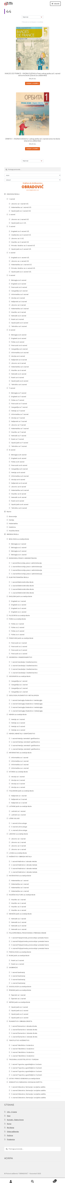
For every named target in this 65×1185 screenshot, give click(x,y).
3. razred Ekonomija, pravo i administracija (26, 570)
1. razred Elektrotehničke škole (22, 582)
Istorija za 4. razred (18, 787)
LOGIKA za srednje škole (18, 853)
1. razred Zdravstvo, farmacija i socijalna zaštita (28, 1087)
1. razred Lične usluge (19, 823)
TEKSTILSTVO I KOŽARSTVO (19, 1040)
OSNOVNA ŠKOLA (13, 194)
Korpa (9, 1124)
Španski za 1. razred (18, 995)
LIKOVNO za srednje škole (18, 834)
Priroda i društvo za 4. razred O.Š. (23, 268)
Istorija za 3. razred (18, 784)
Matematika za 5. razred (20, 309)
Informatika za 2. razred (19, 761)
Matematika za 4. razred (20, 891)
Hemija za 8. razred (18, 472)
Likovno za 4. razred (18, 849)
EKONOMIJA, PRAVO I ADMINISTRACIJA (23, 558)
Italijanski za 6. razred (19, 360)
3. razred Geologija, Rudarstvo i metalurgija (26, 707)
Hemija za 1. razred (18, 719)
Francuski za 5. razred (19, 287)
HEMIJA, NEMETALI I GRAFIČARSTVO (22, 734)
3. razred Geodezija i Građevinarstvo (24, 669)
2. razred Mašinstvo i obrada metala (24, 865)
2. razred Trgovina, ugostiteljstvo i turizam (26, 1068)
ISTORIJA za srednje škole (18, 772)
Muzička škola (14, 531)
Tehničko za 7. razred (19, 446)
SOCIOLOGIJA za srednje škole (20, 987)
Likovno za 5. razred (18, 305)
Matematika (13, 523)
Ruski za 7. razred (17, 439)
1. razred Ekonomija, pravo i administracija (26, 563)
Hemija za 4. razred (18, 730)
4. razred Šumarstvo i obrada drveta (24, 1037)
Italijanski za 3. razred (19, 799)
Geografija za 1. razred (19, 681)
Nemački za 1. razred (18, 919)
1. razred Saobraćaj (18, 972)
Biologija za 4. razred (18, 555)
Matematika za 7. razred (20, 428)
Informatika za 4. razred (20, 768)
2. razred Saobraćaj (18, 976)
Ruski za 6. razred (17, 377)
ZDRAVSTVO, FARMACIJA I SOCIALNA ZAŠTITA (25, 1082)
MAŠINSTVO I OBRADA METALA (20, 856)
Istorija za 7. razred (18, 418)
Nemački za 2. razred (18, 922)
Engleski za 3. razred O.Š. (20, 231)
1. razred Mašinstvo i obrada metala (24, 861)
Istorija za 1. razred (18, 777)
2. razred (12, 214)
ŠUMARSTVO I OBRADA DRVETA (20, 1021)
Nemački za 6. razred (18, 374)
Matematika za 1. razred (19, 880)
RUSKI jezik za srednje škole (19, 955)
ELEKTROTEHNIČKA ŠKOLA (18, 577)
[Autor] (32, 175)
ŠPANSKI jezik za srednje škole (20, 990)
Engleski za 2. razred (18, 605)
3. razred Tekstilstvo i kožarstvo (22, 1052)
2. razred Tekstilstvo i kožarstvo (22, 1049)
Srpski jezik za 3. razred (19, 1014)
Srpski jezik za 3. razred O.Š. (21, 249)
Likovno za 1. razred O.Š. (20, 204)
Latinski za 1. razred (18, 811)
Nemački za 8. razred (18, 497)
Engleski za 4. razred (18, 612)
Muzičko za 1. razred (18, 900)
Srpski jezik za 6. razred (19, 381)
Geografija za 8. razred (19, 469)
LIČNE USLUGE (14, 818)
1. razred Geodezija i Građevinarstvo (24, 662)
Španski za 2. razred (18, 999)
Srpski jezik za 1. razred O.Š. (21, 211)
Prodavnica (11, 1139)
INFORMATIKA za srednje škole (20, 753)
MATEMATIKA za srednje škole (20, 876)
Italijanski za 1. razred (19, 796)
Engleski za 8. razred (18, 458)
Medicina (12, 527)
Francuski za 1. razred (19, 643)
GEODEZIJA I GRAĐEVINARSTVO (20, 657)
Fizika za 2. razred (17, 627)
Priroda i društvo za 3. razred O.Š (23, 245)
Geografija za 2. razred (19, 685)
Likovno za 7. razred (18, 425)
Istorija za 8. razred (18, 479)
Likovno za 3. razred (18, 846)
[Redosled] (32, 17)
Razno (9, 512)
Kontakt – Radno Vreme (15, 1120)
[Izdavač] (32, 179)
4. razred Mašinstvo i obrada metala (24, 872)
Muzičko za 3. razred (18, 907)
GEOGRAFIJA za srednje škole (19, 676)
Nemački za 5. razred (18, 316)
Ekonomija (13, 516)
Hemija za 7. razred (18, 411)
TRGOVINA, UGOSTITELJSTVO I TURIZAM (23, 1059)
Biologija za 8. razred (18, 455)
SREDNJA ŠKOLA (13, 534)
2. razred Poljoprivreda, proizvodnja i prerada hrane (30, 941)
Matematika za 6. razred (20, 367)
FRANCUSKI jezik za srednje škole (21, 638)
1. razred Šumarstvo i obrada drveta (24, 1026)
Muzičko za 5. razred (18, 312)
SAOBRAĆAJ (13, 967)
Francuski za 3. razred (19, 650)
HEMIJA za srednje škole (18, 714)
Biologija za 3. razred (18, 551)
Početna (10, 1135)
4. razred (12, 253)
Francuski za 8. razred (19, 465)
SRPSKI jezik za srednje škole (19, 1002)
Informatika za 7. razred (19, 414)
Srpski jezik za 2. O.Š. (18, 223)
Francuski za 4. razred (19, 654)
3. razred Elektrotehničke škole (22, 589)
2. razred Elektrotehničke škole (22, 586)
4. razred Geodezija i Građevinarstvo (24, 673)
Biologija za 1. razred (18, 544)
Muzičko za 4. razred (18, 910)
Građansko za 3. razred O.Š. (21, 235)
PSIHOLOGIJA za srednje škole (20, 952)
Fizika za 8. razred (17, 462)
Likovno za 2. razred (18, 842)
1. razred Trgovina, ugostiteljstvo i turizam (26, 1064)
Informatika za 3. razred (19, 765)
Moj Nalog (10, 1128)
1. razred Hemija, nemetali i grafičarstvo (25, 738)
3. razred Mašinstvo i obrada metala (24, 868)
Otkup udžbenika (13, 1132)
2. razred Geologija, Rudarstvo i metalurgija (26, 704)
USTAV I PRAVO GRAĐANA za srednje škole (24, 1078)
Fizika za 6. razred (17, 342)
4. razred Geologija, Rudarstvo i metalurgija (27, 711)
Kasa (8, 1116)
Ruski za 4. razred (17, 964)
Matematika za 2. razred (20, 884)
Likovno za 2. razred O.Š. (20, 219)
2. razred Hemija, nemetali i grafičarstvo (25, 742)
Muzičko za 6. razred (18, 370)
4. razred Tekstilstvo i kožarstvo (22, 1056)
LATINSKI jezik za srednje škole (20, 806)
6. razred (12, 330)
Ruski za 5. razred (17, 319)
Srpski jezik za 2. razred (19, 1011)
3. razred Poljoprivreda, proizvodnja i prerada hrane (30, 945)
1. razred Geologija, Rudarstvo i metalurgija (26, 700)
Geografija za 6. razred (19, 349)
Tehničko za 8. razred (19, 508)
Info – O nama (12, 1112)
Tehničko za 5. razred (19, 326)
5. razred (12, 275)
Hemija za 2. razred (18, 723)
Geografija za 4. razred (19, 692)
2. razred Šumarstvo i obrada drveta (24, 1030)
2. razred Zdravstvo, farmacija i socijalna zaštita (28, 1090)
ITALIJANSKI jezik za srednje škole (21, 791)
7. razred (12, 388)
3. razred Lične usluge (19, 827)
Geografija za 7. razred (19, 407)
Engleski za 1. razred (18, 601)
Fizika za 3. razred (17, 631)
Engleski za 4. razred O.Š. (20, 258)
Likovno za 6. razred (18, 363)
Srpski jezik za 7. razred (19, 443)
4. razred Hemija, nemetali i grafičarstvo (25, 749)
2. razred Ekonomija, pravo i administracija (26, 567)
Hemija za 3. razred (18, 726)
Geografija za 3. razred (19, 688)
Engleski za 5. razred (18, 284)
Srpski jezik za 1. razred (19, 1007)
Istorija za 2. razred (18, 780)
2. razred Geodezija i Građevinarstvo (24, 666)
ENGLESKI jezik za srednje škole (20, 596)
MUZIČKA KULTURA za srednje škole (22, 895)
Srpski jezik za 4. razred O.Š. (21, 272)
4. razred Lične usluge (19, 830)
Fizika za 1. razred (17, 624)
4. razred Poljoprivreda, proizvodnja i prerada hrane (30, 948)
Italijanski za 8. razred (19, 483)
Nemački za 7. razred (18, 436)
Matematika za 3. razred (20, 888)
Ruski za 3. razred (17, 960)
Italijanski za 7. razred (19, 421)
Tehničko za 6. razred (19, 384)
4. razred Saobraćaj (18, 983)
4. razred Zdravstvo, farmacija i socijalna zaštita (28, 1098)
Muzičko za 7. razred (18, 432)
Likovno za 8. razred (18, 487)
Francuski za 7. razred (19, 404)
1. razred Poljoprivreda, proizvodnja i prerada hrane (29, 938)
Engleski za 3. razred (18, 608)
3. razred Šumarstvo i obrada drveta (24, 1033)
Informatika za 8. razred (20, 476)
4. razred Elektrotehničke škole (22, 593)
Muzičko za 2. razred (18, 903)
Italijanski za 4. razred (19, 803)
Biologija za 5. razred (18, 280)
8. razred (12, 450)
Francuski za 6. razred (19, 345)
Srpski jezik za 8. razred (19, 504)
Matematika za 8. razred (20, 490)
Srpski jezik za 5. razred (19, 323)
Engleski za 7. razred (18, 397)
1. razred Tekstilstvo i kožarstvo (22, 1045)
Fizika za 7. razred (17, 400)
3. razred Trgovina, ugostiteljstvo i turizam (26, 1071)
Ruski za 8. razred (17, 501)
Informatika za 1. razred (19, 757)
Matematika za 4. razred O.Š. (21, 265)
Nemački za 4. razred (18, 929)
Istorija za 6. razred (18, 356)
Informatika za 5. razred (19, 294)
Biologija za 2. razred (18, 547)
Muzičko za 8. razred (18, 494)
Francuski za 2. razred (19, 646)
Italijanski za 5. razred (19, 302)
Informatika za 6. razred (19, 353)
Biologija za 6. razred (18, 335)
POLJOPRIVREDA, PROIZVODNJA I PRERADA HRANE (27, 933)
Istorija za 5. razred (18, 298)
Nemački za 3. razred (18, 926)
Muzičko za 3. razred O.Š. (20, 242)
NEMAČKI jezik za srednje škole (20, 914)
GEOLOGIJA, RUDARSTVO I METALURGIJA (24, 695)
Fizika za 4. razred (17, 635)
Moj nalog (11, 1181)
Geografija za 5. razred (19, 291)
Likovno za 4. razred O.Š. (20, 261)
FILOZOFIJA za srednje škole (19, 615)
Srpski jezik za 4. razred (19, 1018)
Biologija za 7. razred (18, 393)
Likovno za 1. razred (18, 839)
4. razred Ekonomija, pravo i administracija (26, 574)
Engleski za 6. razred (18, 338)
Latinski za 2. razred (18, 815)
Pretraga (32, 1181)
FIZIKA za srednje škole (17, 619)
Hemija (11, 520)
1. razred (12, 199)
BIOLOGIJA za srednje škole (19, 539)
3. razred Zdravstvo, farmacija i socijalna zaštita (28, 1094)
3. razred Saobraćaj (18, 979)
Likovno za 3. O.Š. (17, 238)
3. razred (12, 226)
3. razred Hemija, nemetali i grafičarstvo (25, 745)
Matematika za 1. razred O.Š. (21, 207)
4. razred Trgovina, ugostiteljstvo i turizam (26, 1075)
